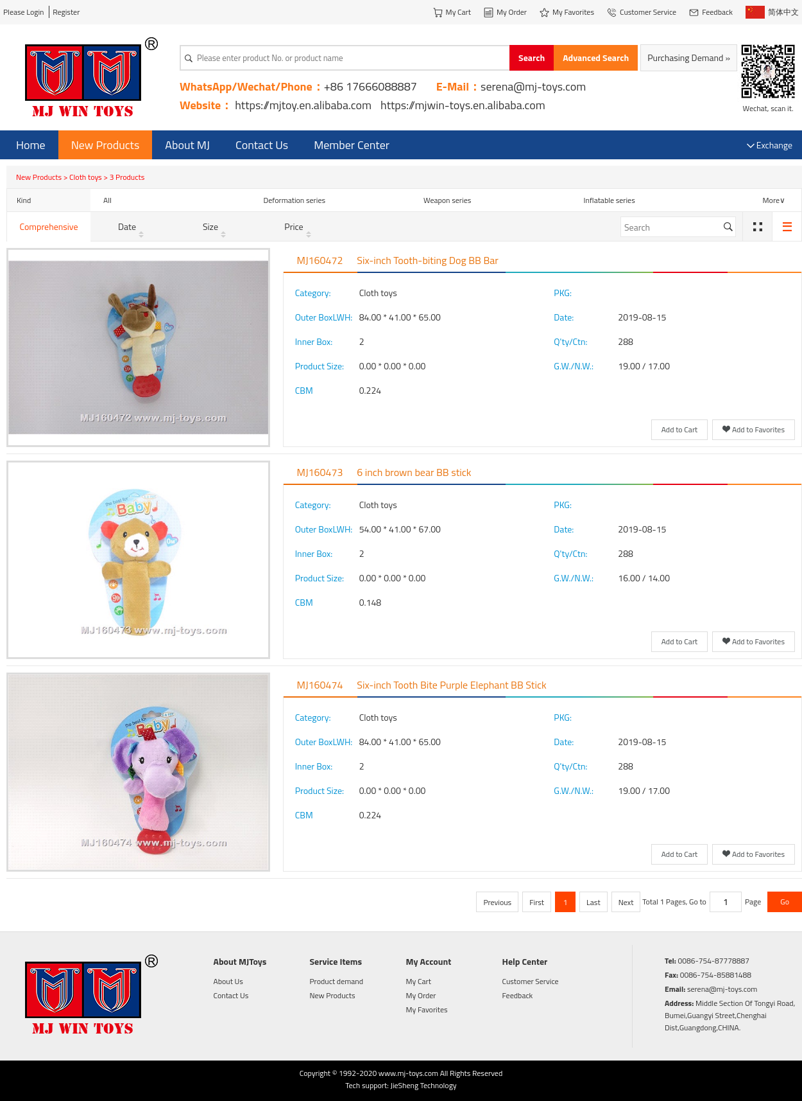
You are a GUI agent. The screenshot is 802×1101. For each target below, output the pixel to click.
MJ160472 (320, 260)
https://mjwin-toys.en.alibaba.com (462, 105)
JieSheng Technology (423, 1085)
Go (784, 901)
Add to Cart (679, 429)
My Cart (418, 981)
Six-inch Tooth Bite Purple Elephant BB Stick (451, 684)
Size (215, 226)
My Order (421, 995)
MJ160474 (320, 684)
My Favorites (427, 1009)
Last (593, 902)
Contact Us (261, 145)
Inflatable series (609, 200)
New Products (105, 145)
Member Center (351, 145)
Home (31, 145)
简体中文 (772, 12)
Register (66, 12)
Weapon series (447, 200)
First (536, 902)
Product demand (337, 981)
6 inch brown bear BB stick (414, 472)
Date (132, 226)
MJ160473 (320, 472)
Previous (497, 902)
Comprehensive (48, 226)
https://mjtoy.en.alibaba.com (303, 105)
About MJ (187, 145)
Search (531, 57)
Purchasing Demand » (688, 57)
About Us (228, 981)
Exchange (769, 144)
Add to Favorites (753, 430)
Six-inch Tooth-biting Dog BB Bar (428, 260)
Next (626, 902)
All (107, 200)
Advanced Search (596, 57)
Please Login (23, 12)
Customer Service (530, 981)
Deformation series (295, 200)
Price (298, 226)
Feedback (517, 995)
